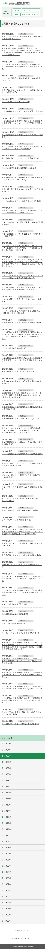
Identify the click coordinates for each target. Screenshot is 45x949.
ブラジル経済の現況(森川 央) (14, 348)
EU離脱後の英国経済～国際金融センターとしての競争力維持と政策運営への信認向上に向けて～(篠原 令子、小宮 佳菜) (22, 395)
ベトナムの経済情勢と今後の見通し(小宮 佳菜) (21, 201)
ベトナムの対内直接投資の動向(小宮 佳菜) (19, 168)
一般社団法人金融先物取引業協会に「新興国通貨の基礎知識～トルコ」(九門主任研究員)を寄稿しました (22, 675)
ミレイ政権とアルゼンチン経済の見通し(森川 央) (22, 111)
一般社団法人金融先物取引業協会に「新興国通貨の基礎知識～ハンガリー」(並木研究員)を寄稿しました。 (22, 123)
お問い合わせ (18, 938)
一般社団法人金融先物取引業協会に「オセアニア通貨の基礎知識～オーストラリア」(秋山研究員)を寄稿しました (22, 661)
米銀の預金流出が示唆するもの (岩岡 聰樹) (20, 510)
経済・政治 (7, 738)
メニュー (41, 3)
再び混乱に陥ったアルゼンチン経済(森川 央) (20, 158)
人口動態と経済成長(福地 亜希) (15, 614)
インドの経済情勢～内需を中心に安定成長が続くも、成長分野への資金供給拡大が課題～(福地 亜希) (22, 66)
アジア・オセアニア (31, 10)
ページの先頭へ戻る (23, 931)
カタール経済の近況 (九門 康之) (15, 604)
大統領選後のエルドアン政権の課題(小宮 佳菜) (21, 323)
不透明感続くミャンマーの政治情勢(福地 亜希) (21, 555)
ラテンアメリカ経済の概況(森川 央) (17, 520)
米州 (16, 14)
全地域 (17, 10)
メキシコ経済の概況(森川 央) (14, 623)
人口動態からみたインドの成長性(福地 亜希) (20, 724)
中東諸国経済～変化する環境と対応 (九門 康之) (22, 419)
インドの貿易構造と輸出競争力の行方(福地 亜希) (22, 454)
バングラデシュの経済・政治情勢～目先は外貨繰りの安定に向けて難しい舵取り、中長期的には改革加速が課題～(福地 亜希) (22, 248)
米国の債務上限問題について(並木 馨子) (18, 372)
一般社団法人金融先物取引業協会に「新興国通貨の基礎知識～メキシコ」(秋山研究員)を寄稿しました (22, 592)
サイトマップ (29, 938)
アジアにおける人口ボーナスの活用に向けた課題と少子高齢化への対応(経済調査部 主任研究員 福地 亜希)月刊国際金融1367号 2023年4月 (22, 532)
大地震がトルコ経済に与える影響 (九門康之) (20, 633)
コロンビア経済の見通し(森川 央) (16, 102)
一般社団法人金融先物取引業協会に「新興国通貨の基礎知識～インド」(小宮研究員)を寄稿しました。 (22, 360)
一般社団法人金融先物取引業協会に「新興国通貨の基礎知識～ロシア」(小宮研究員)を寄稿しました (22, 578)
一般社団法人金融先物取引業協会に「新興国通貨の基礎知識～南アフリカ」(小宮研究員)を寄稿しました (22, 700)
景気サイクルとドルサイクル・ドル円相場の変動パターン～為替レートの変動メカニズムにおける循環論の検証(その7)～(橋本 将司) (22, 430)
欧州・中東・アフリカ (30, 14)
